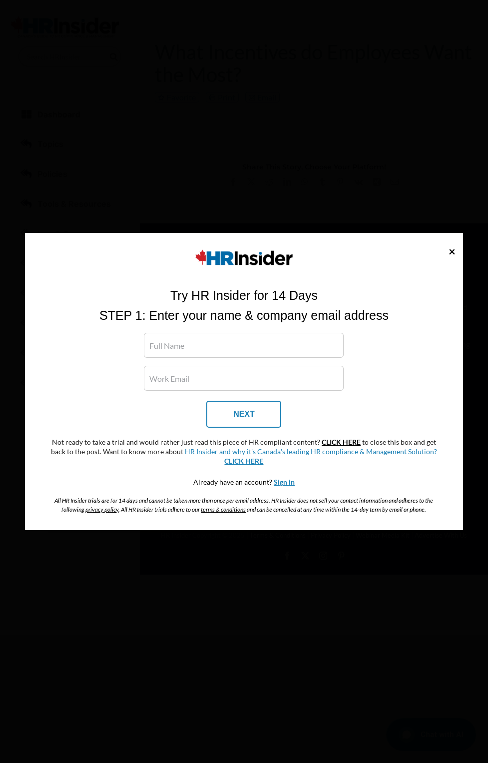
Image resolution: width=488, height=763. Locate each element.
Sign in (284, 482)
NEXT (244, 414)
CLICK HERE (341, 442)
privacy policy (101, 509)
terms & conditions (223, 509)
